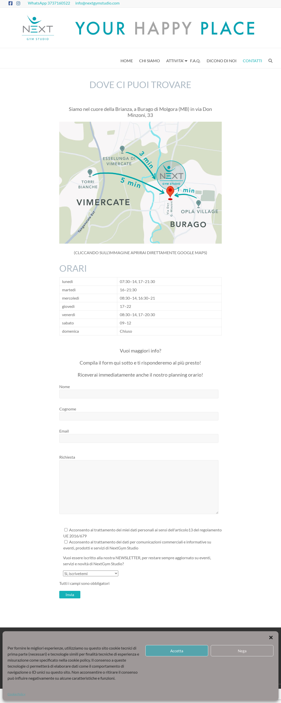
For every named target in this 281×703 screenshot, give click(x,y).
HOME (127, 60)
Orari (73, 268)
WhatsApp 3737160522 (49, 3)
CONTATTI (252, 60)
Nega (242, 651)
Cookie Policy (16, 694)
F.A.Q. (195, 60)
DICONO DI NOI (222, 60)
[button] (270, 637)
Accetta (176, 651)
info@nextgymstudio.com (97, 3)
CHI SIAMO (149, 60)
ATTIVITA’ (175, 60)
